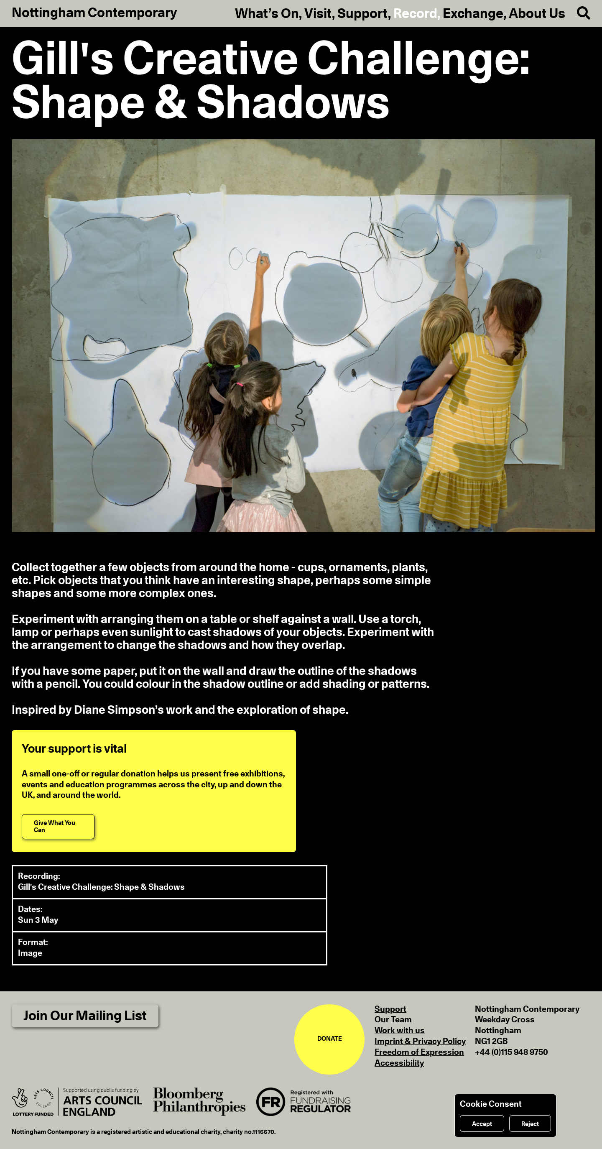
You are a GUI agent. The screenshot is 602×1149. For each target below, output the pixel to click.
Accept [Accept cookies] (482, 1124)
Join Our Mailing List (85, 1016)
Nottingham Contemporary (94, 13)
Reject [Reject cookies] (530, 1124)
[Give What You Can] (58, 826)
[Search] (577, 13)
